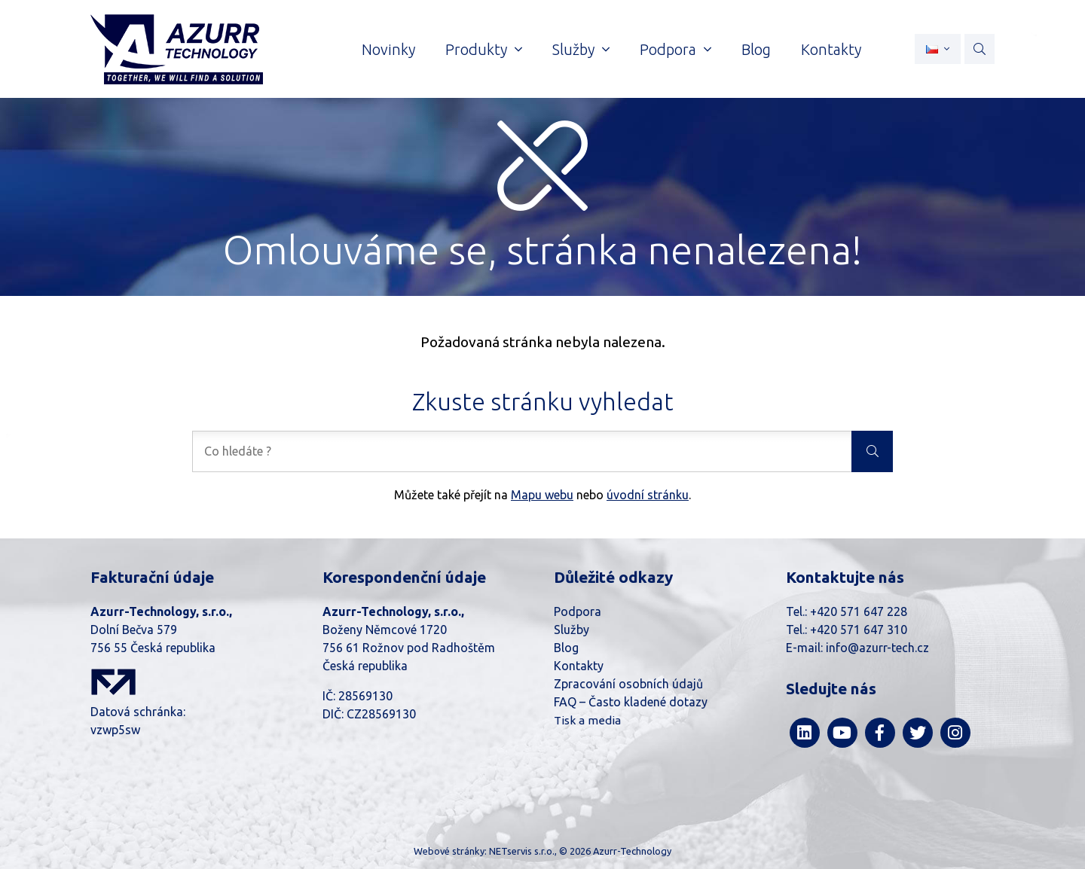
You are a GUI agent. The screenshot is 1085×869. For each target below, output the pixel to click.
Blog (566, 647)
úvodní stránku (648, 495)
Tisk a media (587, 720)
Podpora (577, 611)
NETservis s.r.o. (522, 851)
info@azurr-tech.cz (877, 647)
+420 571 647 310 (858, 629)
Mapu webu (542, 495)
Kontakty (579, 665)
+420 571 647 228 (858, 611)
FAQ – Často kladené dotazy (631, 702)
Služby (571, 629)
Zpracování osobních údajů (628, 684)
